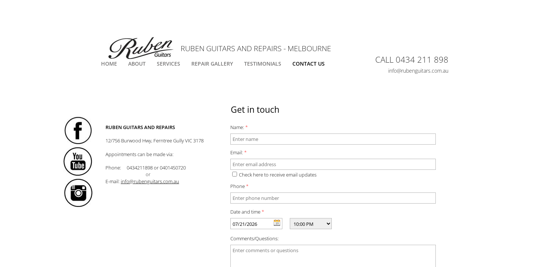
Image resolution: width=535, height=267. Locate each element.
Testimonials (262, 63)
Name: (239, 127)
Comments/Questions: (254, 238)
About (137, 63)
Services (168, 63)
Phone (239, 186)
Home (109, 63)
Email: (238, 152)
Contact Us (308, 63)
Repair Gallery (212, 63)
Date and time (247, 211)
